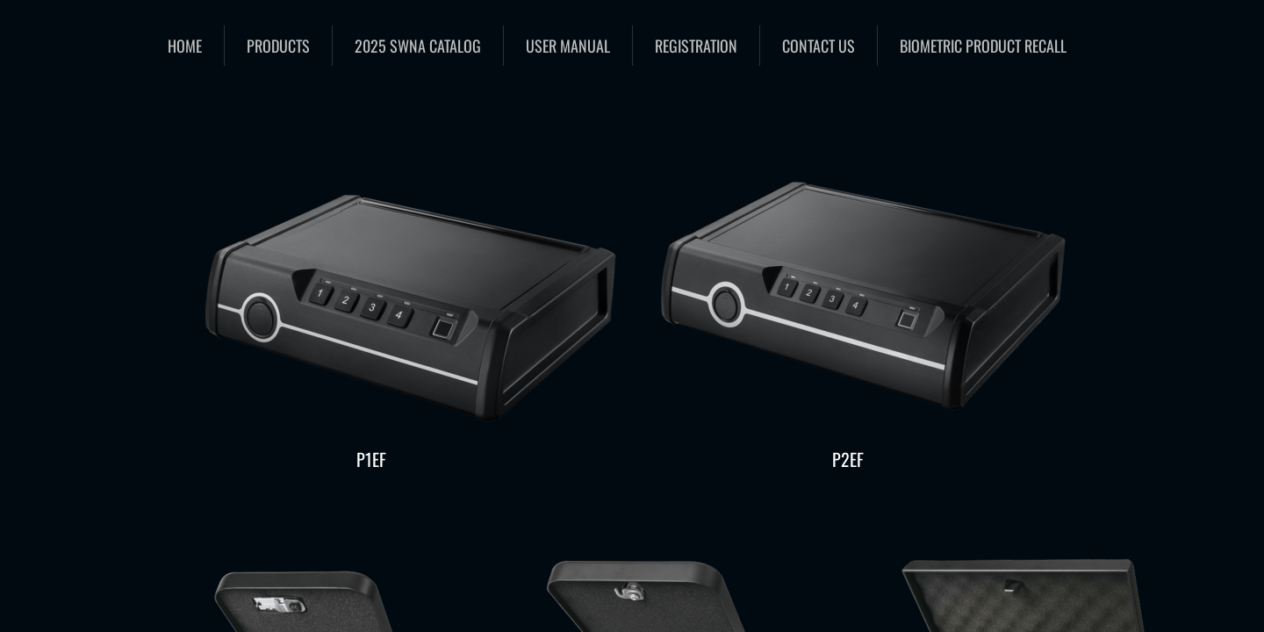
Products (278, 45)
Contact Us (818, 45)
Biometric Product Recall (983, 45)
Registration (696, 45)
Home (185, 45)
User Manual (568, 45)
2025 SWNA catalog (418, 45)
